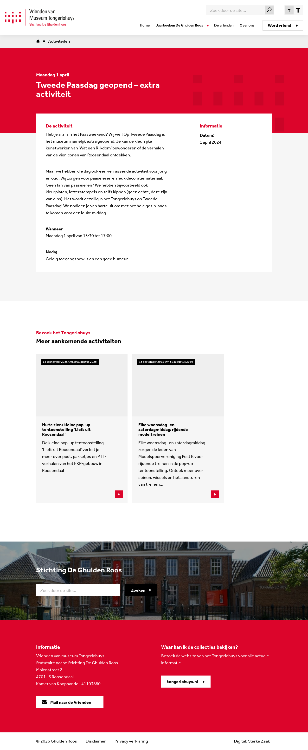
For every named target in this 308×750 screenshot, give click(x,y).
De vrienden (223, 25)
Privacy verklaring (131, 741)
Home (145, 25)
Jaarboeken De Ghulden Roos (179, 25)
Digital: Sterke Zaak (252, 741)
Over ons (247, 25)
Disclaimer (96, 741)
